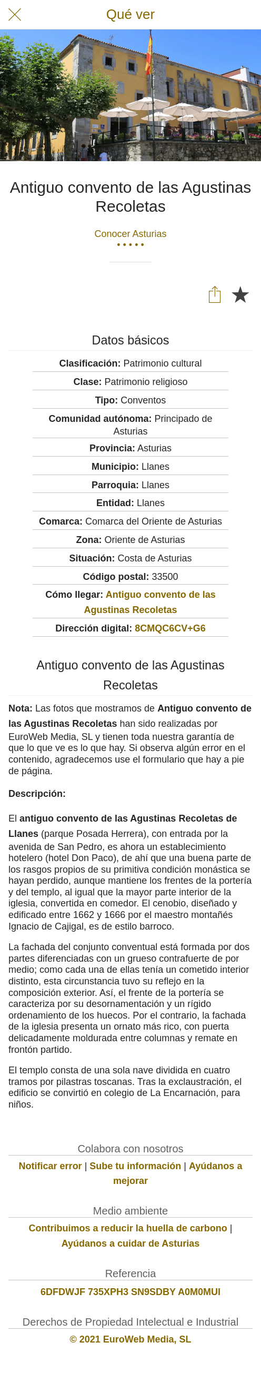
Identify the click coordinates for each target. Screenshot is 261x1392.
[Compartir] (214, 294)
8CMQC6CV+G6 (170, 628)
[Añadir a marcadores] (240, 294)
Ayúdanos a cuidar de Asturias (131, 1243)
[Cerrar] (14, 14)
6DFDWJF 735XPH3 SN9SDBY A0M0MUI (130, 1292)
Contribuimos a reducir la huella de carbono (128, 1228)
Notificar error (50, 1166)
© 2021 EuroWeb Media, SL (131, 1339)
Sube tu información (135, 1166)
